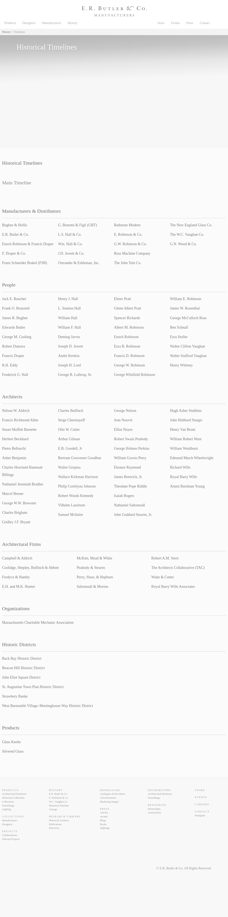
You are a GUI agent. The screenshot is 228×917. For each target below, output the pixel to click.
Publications (55, 824)
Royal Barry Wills (183, 477)
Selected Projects (11, 839)
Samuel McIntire (70, 515)
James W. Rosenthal (185, 308)
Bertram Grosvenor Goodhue (79, 458)
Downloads (110, 790)
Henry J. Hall (68, 299)
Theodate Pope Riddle (130, 486)
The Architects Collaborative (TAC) (178, 568)
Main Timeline (16, 182)
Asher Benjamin (14, 458)
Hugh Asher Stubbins (186, 411)
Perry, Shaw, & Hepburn (95, 577)
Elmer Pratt (122, 299)
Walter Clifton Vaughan (187, 346)
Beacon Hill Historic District (23, 668)
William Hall (67, 318)
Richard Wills (180, 467)
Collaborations (9, 835)
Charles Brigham (14, 512)
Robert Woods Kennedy (75, 496)
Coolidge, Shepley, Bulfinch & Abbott (30, 568)
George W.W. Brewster (19, 503)
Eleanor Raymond (127, 467)
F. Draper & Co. (14, 253)
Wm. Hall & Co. (70, 244)
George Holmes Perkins (131, 448)
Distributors (159, 790)
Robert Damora (13, 346)
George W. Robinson (129, 365)
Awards (104, 816)
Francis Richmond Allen (20, 420)
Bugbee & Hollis (14, 225)
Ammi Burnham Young (187, 486)
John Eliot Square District (21, 677)
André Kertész (68, 356)
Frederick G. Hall (15, 375)
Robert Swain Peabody (131, 439)
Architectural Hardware (14, 793)
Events (175, 23)
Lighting (6, 809)
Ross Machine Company (132, 253)
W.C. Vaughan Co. (58, 801)
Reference (54, 828)
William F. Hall (69, 327)
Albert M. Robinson (129, 327)
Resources (157, 805)
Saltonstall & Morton (92, 586)
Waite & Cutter (162, 577)
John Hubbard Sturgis (186, 420)
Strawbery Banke (15, 696)
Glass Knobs (11, 742)
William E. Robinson (185, 299)
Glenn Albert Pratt (127, 308)
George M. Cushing (16, 337)
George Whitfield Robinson (134, 375)
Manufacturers (51, 23)
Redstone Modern (127, 225)
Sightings (105, 828)
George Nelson (125, 411)
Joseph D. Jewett (70, 346)
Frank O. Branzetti (16, 308)
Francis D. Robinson (129, 356)
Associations (154, 812)
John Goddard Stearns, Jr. (133, 515)
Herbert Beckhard (15, 439)
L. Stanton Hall (69, 308)
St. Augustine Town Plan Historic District (33, 687)
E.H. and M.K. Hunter (18, 586)
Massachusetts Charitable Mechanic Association (37, 622)
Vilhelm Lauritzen (71, 505)
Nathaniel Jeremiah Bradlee (22, 484)
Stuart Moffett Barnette (19, 429)
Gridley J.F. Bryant (16, 522)
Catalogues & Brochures (112, 793)
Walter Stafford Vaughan (188, 356)
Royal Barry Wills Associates (173, 586)
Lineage (53, 809)
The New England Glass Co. (191, 225)
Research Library (65, 816)
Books (103, 824)
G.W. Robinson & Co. (130, 244)
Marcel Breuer (12, 494)
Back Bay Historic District (21, 658)
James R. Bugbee (15, 318)
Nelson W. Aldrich (16, 411)
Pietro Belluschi (14, 448)
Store (161, 23)
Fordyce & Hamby (16, 577)
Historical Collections (13, 797)
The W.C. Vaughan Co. (187, 234)
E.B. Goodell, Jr (70, 448)
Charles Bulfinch (70, 411)
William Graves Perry (130, 458)
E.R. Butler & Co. (15, 234)
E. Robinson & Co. (128, 234)
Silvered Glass (12, 751)
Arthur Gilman (69, 439)
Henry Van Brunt (182, 429)
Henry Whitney (181, 365)
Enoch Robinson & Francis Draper (28, 244)
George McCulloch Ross (188, 318)
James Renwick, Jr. (128, 477)
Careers (202, 804)
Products (10, 23)
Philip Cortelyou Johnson (77, 486)
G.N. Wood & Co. (183, 244)
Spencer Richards (127, 318)
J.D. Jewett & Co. (71, 253)
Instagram (200, 815)
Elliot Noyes (123, 429)
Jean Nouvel (123, 420)
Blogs (103, 820)
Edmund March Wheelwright (191, 458)
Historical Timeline (59, 805)
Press (189, 23)
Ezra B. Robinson (127, 346)
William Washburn (184, 448)
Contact (205, 23)
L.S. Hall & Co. (69, 234)
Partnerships (154, 808)
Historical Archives (59, 820)
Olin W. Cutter (69, 429)
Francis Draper (13, 356)
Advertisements (108, 797)
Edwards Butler (13, 327)
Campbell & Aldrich (17, 558)
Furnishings (8, 805)
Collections (8, 801)
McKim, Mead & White (94, 558)
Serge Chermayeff (71, 420)
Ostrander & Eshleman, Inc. (78, 263)
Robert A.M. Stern (165, 558)
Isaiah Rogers (124, 496)
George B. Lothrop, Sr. (75, 375)
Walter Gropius (69, 467)
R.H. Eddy (10, 365)
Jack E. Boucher (14, 299)
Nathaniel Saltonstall (129, 505)
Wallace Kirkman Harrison (78, 477)
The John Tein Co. (127, 263)
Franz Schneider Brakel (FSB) (24, 263)
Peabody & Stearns (91, 568)
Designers (29, 23)
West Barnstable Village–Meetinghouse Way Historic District (47, 706)
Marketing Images (109, 801)
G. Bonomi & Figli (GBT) (77, 225)
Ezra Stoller (178, 337)
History (73, 23)
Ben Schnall (179, 327)
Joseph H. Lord (69, 365)
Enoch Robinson (126, 337)
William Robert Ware (185, 439)
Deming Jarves (69, 337)
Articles (104, 812)
